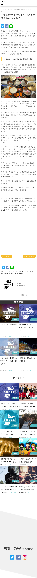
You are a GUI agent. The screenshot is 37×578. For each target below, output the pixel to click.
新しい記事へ (29, 256)
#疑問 (21, 273)
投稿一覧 (24, 295)
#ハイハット (29, 271)
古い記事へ (6, 256)
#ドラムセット (18, 271)
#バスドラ (4, 273)
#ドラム (9, 271)
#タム (3, 271)
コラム (11, 22)
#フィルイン (13, 273)
